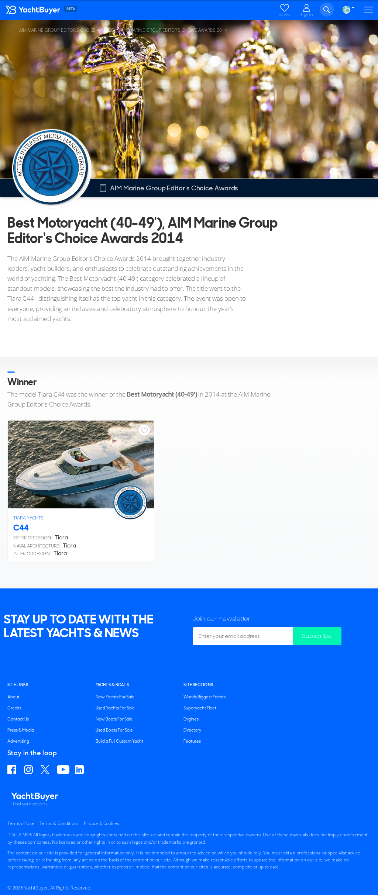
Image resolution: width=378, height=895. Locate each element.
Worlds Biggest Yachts (204, 697)
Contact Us (18, 719)
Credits (14, 708)
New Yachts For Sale (115, 697)
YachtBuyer (50, 11)
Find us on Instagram (29, 769)
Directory (192, 730)
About (13, 697)
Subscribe (317, 636)
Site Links (17, 685)
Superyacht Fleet (199, 708)
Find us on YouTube (63, 769)
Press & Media (20, 730)
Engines (191, 719)
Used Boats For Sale (114, 730)
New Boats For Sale (114, 719)
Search (327, 10)
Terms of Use (20, 823)
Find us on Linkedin (80, 769)
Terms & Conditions (59, 823)
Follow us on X (46, 769)
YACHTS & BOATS (112, 685)
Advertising (18, 741)
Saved (285, 14)
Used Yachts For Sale (115, 708)
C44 (21, 527)
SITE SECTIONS (198, 685)
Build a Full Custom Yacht (119, 741)
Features (192, 741)
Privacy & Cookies (101, 823)
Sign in (306, 14)
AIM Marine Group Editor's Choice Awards (66, 30)
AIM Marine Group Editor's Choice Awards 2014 (174, 30)
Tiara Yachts (28, 517)
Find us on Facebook (12, 769)
